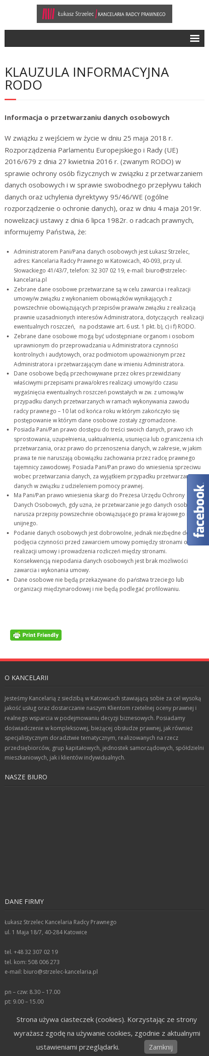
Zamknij (161, 1046)
